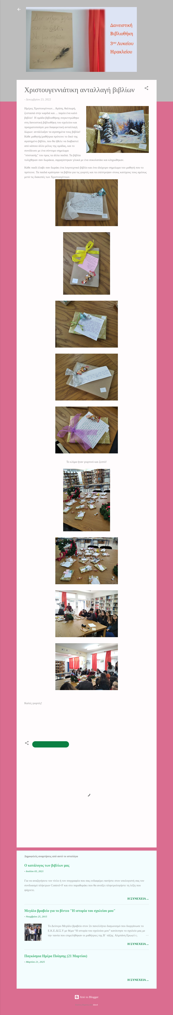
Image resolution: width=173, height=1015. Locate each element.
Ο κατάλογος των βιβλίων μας (46, 865)
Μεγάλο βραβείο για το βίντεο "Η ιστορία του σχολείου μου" (70, 911)
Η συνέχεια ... (138, 898)
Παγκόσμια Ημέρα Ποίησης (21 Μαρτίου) (55, 956)
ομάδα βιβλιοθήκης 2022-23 (50, 744)
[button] (146, 89)
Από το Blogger (86, 997)
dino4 (95, 1005)
